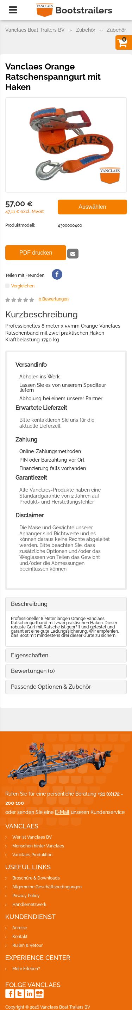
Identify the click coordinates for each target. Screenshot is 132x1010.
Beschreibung (29, 604)
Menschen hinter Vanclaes (38, 846)
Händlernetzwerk (29, 904)
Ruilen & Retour (27, 945)
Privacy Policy (26, 895)
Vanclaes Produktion (32, 854)
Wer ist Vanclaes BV (32, 837)
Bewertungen (54, 299)
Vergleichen (22, 286)
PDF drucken (35, 253)
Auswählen (92, 207)
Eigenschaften (29, 655)
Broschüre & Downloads (36, 878)
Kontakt (19, 936)
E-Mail (62, 812)
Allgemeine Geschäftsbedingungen (47, 886)
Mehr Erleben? (26, 968)
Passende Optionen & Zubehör (51, 686)
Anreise (19, 927)
